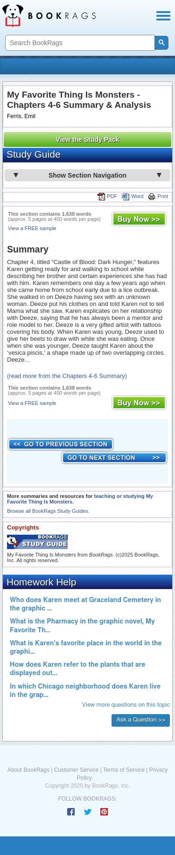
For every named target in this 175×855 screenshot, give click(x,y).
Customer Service (76, 770)
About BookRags (28, 770)
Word (132, 196)
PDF (107, 196)
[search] (79, 43)
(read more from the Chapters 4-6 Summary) (67, 375)
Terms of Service (124, 770)
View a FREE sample (32, 228)
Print (158, 196)
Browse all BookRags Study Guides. (48, 511)
